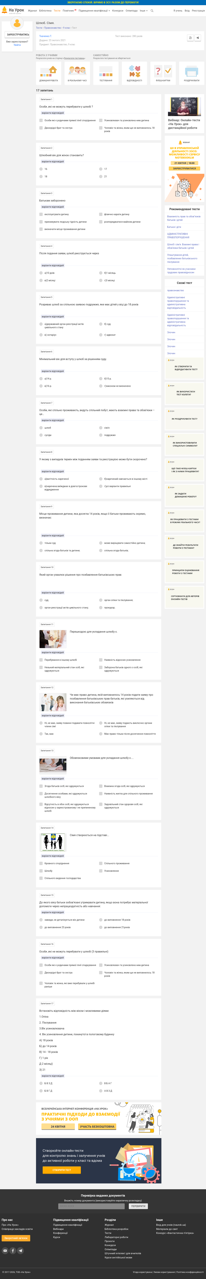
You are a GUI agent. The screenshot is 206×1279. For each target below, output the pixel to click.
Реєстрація (198, 10)
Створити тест (62, 1170)
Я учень (177, 10)
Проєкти (110, 1241)
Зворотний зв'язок (16, 1238)
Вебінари (58, 1229)
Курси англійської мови (118, 1257)
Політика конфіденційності (190, 1272)
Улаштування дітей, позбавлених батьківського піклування (182, 258)
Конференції (60, 1233)
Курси (56, 1237)
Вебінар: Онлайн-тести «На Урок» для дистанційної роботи (184, 124)
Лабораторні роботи (116, 1237)
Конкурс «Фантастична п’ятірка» (175, 1233)
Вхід (187, 10)
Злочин (171, 332)
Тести (57, 10)
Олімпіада (131, 10)
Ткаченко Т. (45, 36)
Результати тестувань (74, 58)
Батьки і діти (174, 227)
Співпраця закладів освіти (17, 1229)
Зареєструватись (18, 34)
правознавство (175, 290)
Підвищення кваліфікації (94, 10)
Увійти (17, 45)
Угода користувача (142, 1272)
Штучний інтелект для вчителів (123, 1253)
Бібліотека (45, 10)
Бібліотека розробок (116, 1229)
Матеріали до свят (167, 1229)
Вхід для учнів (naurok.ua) (171, 1224)
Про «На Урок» (10, 1224)
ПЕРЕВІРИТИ (138, 1206)
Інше (144, 10)
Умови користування (164, 1272)
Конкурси (117, 10)
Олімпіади (111, 1249)
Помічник (69, 10)
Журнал (32, 10)
